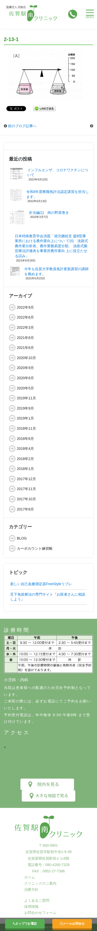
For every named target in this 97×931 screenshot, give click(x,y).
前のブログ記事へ (22, 126)
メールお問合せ (72, 923)
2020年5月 (25, 388)
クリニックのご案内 (40, 883)
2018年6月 (25, 439)
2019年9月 (25, 408)
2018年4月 (25, 449)
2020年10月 (26, 358)
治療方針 (31, 889)
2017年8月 (25, 509)
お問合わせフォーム (40, 913)
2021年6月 (25, 348)
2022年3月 (25, 327)
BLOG (22, 538)
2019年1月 (25, 418)
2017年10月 (26, 499)
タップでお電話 (25, 923)
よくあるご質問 (36, 900)
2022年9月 (25, 307)
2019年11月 (26, 398)
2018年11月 (26, 428)
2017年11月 (26, 489)
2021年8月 (25, 338)
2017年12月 (26, 479)
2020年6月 (25, 378)
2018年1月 (25, 469)
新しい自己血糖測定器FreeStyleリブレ (41, 584)
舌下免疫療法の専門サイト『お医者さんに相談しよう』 (47, 596)
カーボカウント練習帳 (35, 548)
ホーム (29, 877)
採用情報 (31, 906)
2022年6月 (25, 317)
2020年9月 (25, 368)
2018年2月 (25, 459)
